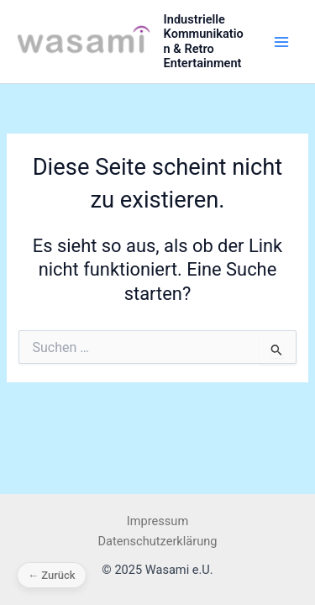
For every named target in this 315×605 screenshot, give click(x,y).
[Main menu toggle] (281, 41)
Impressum (157, 521)
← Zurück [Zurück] (52, 575)
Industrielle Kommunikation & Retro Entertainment (204, 41)
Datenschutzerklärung (158, 541)
